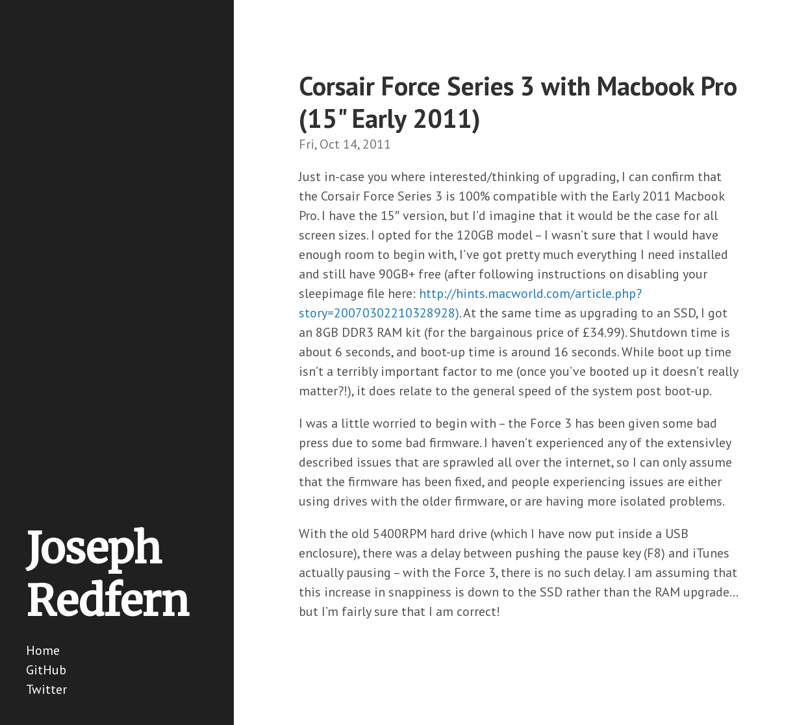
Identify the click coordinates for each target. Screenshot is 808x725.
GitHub (46, 669)
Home (43, 650)
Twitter (46, 689)
